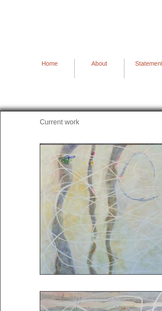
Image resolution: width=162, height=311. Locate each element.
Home (49, 63)
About (100, 63)
